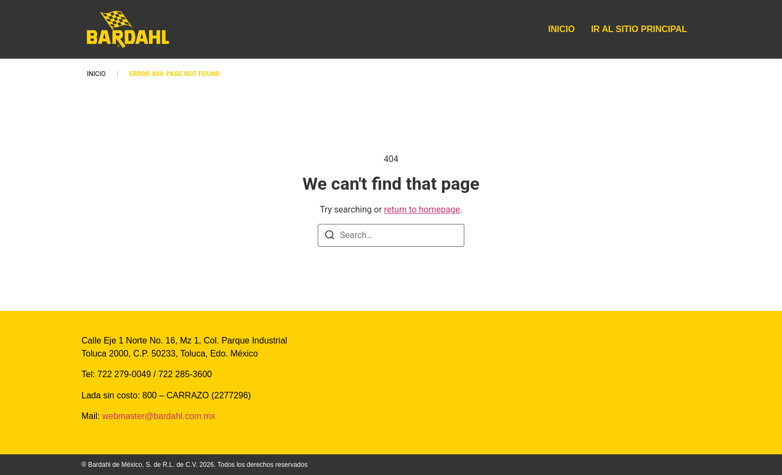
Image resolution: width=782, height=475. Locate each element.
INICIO (561, 29)
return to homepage (422, 209)
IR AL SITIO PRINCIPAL (639, 29)
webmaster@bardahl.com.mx (158, 416)
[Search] (330, 236)
